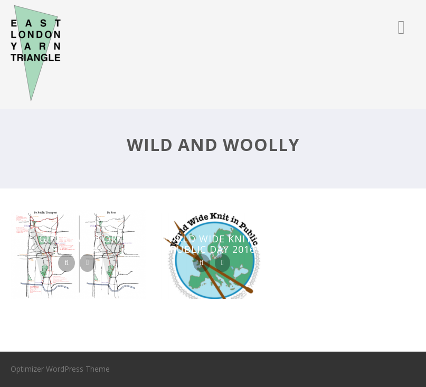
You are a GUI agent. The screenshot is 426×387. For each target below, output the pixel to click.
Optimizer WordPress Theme (60, 369)
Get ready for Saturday (78, 244)
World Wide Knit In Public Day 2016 (213, 244)
